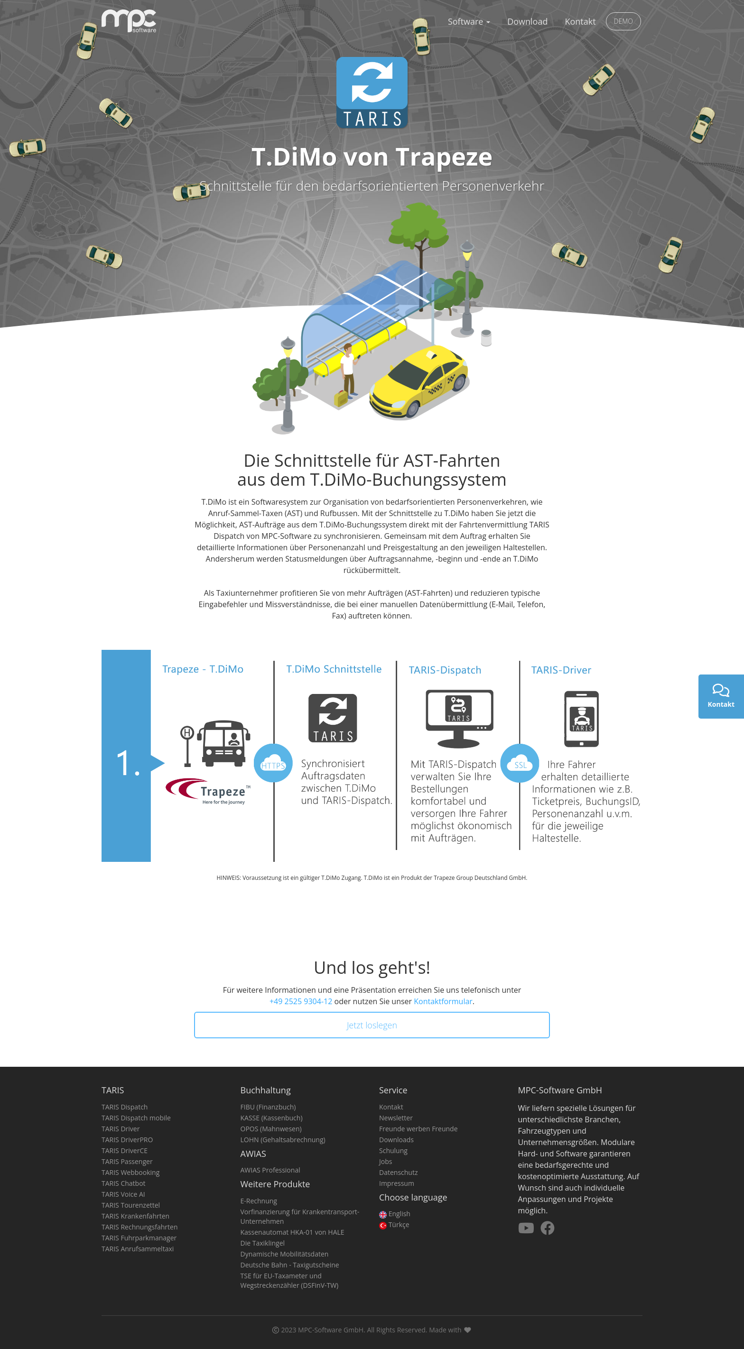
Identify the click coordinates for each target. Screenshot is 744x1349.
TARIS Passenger (127, 1161)
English (394, 1213)
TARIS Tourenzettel (131, 1205)
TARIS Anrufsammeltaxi (138, 1248)
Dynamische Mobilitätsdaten (285, 1253)
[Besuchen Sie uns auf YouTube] (527, 1230)
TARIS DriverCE (125, 1150)
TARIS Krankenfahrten (135, 1215)
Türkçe (394, 1224)
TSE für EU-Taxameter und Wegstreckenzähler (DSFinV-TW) (290, 1280)
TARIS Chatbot (124, 1183)
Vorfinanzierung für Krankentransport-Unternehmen (300, 1216)
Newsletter (396, 1117)
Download (527, 21)
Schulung (393, 1150)
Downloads (396, 1139)
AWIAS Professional (270, 1169)
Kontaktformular (443, 1001)
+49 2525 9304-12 (301, 1001)
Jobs (385, 1161)
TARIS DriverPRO (127, 1139)
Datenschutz (398, 1172)
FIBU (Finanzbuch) (268, 1106)
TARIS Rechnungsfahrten (140, 1226)
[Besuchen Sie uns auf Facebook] (547, 1230)
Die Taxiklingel (263, 1242)
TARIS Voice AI (123, 1194)
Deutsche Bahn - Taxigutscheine (290, 1264)
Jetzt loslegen (372, 1025)
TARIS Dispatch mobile (136, 1117)
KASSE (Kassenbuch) (272, 1117)
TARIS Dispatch (125, 1106)
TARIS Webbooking (130, 1172)
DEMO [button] (623, 21)
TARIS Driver (121, 1128)
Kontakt (580, 21)
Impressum (396, 1183)
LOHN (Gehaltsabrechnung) (283, 1139)
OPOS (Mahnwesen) (271, 1128)
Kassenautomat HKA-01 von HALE (292, 1232)
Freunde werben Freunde (418, 1128)
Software (469, 21)
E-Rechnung (259, 1200)
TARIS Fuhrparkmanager (139, 1237)
